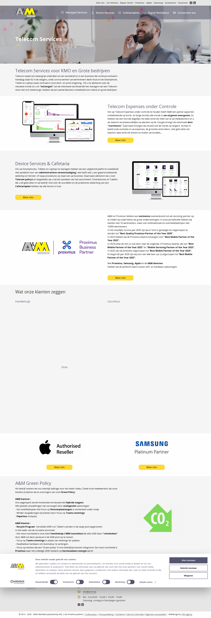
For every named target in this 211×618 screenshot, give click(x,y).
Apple (149, 3)
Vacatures (183, 3)
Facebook (191, 3)
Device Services (105, 12)
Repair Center (126, 3)
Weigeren (188, 606)
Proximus (139, 3)
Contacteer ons (186, 12)
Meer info (120, 140)
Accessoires (170, 3)
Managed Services (76, 12)
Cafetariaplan (131, 12)
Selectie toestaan (188, 598)
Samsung (158, 3)
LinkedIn (194, 3)
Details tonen (146, 613)
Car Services (112, 3)
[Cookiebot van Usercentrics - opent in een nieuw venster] (17, 613)
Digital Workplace (158, 12)
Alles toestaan (188, 591)
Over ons (100, 3)
